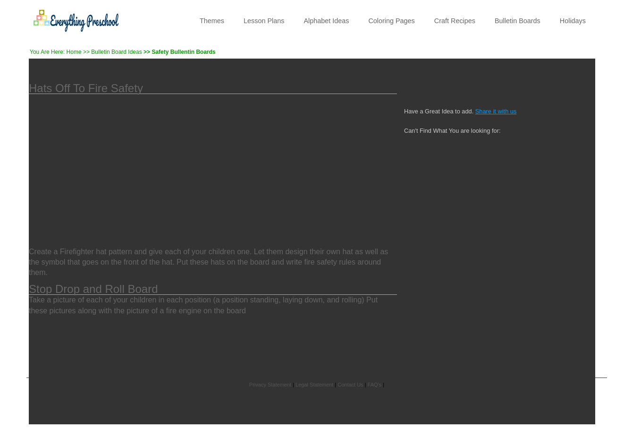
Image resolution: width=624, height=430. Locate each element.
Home (74, 52)
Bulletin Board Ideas (116, 52)
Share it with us (496, 111)
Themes (212, 21)
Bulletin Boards (517, 21)
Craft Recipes (454, 21)
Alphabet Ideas (326, 21)
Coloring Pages (391, 21)
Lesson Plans (264, 21)
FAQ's (375, 384)
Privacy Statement (270, 384)
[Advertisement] (213, 165)
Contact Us (350, 384)
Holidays (573, 21)
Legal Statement (314, 384)
